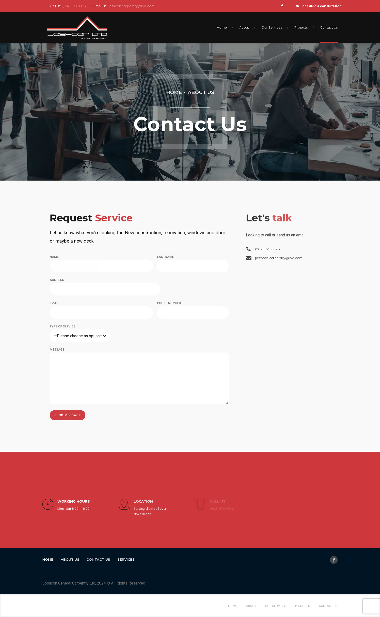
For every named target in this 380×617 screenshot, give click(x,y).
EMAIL (54, 303)
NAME (54, 257)
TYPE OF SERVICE (62, 326)
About (244, 27)
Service (91, 218)
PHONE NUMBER (169, 303)
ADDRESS (57, 280)
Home (222, 27)
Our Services (271, 27)
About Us (201, 92)
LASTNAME (165, 257)
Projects (301, 27)
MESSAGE (57, 349)
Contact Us (329, 27)
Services (126, 559)
